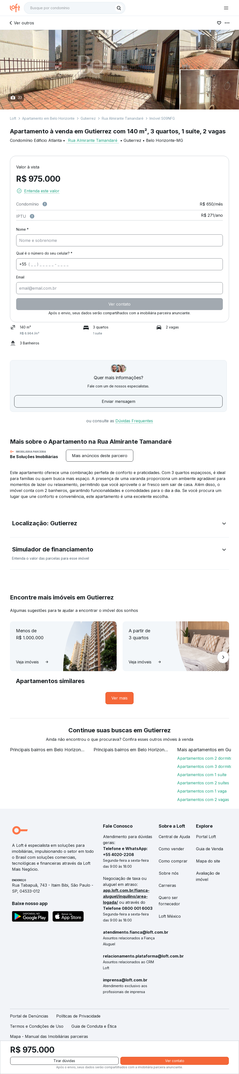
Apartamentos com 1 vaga (202, 791)
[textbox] (74, 8)
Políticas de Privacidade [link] (78, 1016)
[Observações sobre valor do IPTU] (32, 216)
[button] (119, 524)
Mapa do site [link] (208, 861)
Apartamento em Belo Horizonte (48, 118)
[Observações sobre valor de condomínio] (45, 204)
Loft (13, 118)
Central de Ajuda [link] (174, 836)
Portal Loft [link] (206, 836)
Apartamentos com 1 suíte (202, 774)
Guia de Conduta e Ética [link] (93, 1026)
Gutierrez (88, 118)
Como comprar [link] (173, 861)
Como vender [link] (171, 848)
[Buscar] (119, 8)
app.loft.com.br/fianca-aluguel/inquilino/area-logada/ (126, 896)
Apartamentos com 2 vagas (203, 799)
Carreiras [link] (167, 885)
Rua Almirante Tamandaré (122, 118)
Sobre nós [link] (169, 873)
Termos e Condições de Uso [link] (36, 1026)
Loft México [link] (170, 916)
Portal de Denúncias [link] (29, 1016)
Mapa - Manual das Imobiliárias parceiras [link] (49, 1036)
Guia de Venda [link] (209, 848)
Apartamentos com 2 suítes (203, 782)
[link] (119, 698)
